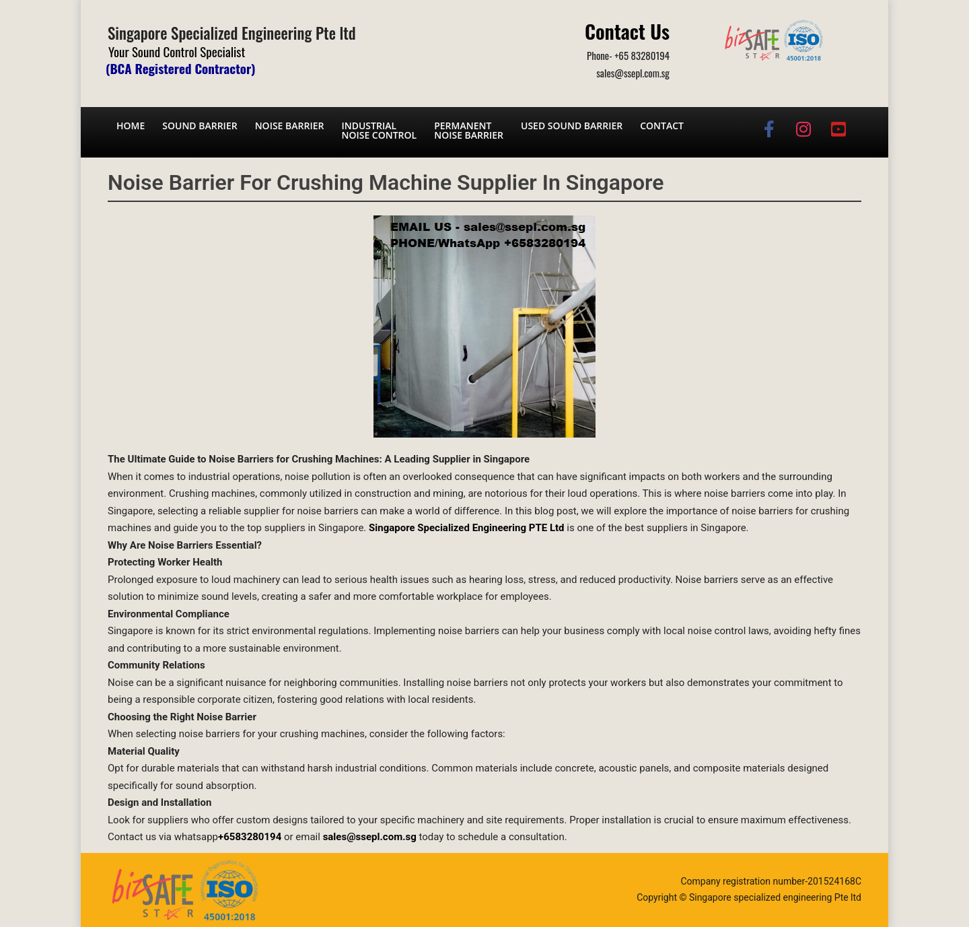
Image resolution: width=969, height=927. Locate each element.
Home (130, 125)
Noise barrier (289, 125)
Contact (662, 125)
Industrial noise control (379, 130)
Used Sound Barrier (571, 125)
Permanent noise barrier (468, 130)
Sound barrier (199, 125)
